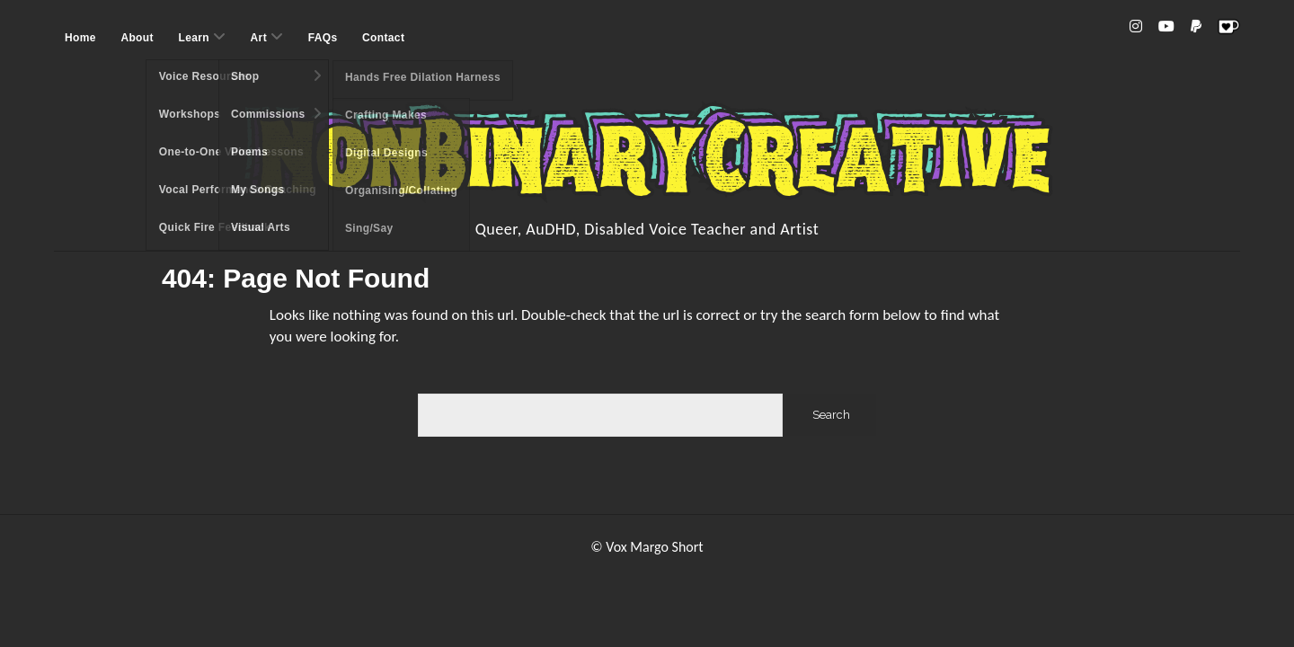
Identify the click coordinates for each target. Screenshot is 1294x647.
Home (80, 37)
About (136, 37)
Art (259, 37)
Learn (193, 37)
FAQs (323, 37)
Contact (383, 37)
